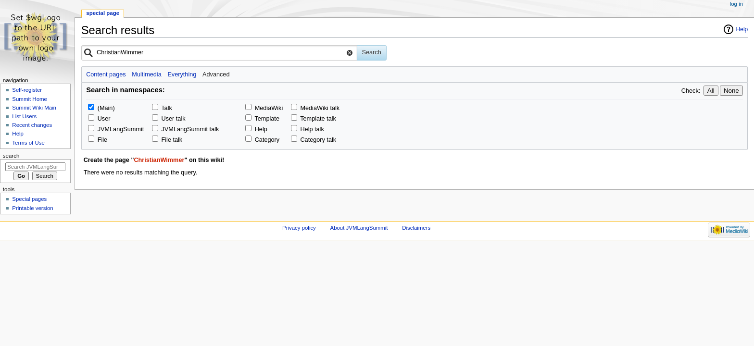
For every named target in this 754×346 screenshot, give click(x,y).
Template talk (318, 118)
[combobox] (219, 53)
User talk (174, 118)
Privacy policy (299, 228)
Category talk (318, 139)
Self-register (27, 90)
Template (266, 118)
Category (267, 139)
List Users (24, 116)
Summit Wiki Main (34, 108)
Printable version (32, 208)
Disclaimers (416, 228)
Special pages (29, 199)
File (102, 139)
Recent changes (32, 125)
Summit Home (29, 99)
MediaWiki (269, 108)
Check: (691, 90)
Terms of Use (28, 143)
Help (742, 29)
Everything (181, 74)
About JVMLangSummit (359, 228)
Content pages (106, 74)
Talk (166, 108)
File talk (172, 139)
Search (11, 156)
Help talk (312, 129)
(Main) (106, 108)
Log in (736, 4)
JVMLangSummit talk (190, 129)
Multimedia (146, 74)
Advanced (215, 74)
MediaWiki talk (319, 108)
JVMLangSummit (121, 129)
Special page (102, 13)
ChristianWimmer (159, 160)
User (104, 118)
